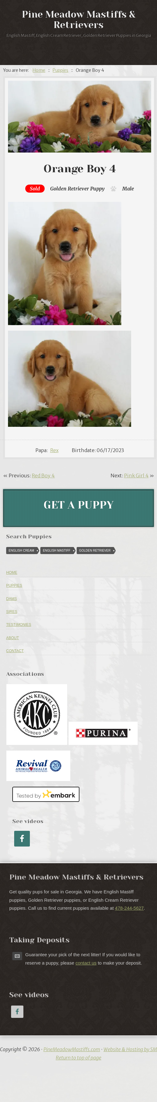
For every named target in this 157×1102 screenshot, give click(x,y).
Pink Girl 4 (136, 475)
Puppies (14, 585)
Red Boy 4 (43, 475)
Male (128, 189)
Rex (54, 450)
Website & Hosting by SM (130, 1049)
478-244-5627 (129, 908)
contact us (85, 962)
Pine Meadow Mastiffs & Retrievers (78, 19)
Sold (35, 189)
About (12, 638)
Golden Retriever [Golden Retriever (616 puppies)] (95, 550)
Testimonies (18, 624)
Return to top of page (78, 1058)
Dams (11, 599)
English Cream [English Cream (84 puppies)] (21, 550)
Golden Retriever (69, 189)
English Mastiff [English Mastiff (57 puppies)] (56, 550)
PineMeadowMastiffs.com (71, 1049)
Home (11, 572)
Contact (15, 651)
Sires (11, 612)
